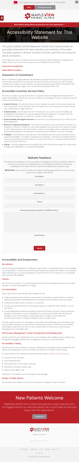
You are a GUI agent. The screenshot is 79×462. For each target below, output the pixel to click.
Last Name (39, 185)
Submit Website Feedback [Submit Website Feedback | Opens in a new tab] (11, 70)
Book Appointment (45, 7)
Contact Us (39, 417)
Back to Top (55, 449)
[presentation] (31, 240)
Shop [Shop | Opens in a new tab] (29, 7)
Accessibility (33, 449)
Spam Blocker (39, 235)
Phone (39, 202)
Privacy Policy (24, 449)
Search (41, 449)
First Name (39, 177)
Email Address (40, 194)
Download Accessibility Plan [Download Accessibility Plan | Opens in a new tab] (12, 67)
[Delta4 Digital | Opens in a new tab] (39, 441)
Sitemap (47, 449)
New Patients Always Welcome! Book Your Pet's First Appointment (38, 25)
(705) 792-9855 (60, 3)
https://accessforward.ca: (60, 354)
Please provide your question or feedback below (39, 211)
